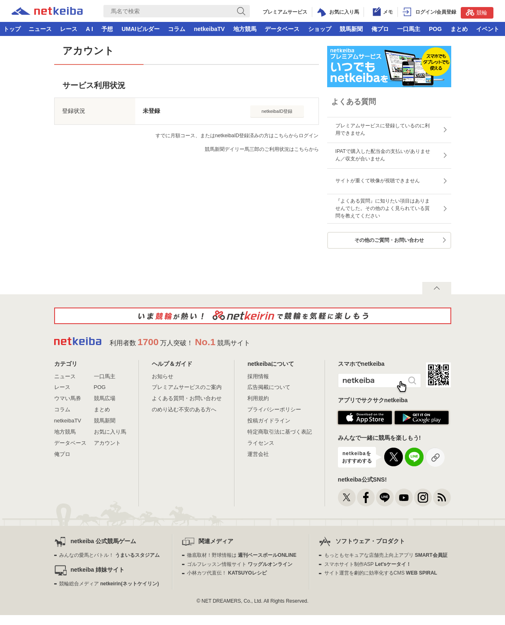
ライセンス (260, 443)
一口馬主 (408, 29)
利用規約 (258, 398)
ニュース (40, 29)
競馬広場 (104, 398)
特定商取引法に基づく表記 (279, 432)
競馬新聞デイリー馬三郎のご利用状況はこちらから (262, 149)
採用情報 (258, 376)
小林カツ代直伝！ (227, 573)
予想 (107, 29)
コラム (176, 29)
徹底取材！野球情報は (242, 555)
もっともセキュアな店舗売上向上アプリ (386, 555)
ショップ (319, 29)
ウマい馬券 (67, 398)
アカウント (107, 443)
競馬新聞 (351, 29)
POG (435, 29)
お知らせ (162, 376)
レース (68, 29)
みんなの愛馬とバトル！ (109, 555)
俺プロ (380, 29)
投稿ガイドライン (268, 420)
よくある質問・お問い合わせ (187, 398)
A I (89, 29)
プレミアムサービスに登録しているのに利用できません (382, 129)
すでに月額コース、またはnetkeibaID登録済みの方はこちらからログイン (237, 135)
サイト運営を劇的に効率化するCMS (380, 573)
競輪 (476, 12)
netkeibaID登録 (276, 111)
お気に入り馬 (110, 432)
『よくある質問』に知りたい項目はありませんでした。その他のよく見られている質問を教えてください (382, 208)
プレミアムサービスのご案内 (187, 387)
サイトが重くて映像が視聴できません (377, 181)
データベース (282, 29)
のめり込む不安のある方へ (184, 409)
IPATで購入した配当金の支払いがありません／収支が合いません (383, 155)
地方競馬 (244, 29)
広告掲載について (268, 387)
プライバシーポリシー (274, 409)
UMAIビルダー (141, 29)
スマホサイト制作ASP (368, 564)
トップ (12, 29)
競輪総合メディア (109, 584)
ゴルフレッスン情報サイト (239, 564)
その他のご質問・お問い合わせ (389, 240)
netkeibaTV (209, 29)
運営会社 (258, 454)
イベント (487, 29)
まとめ (459, 29)
